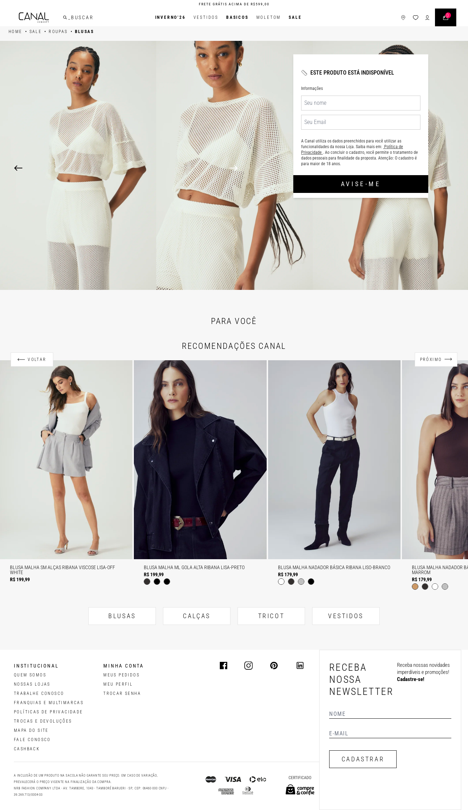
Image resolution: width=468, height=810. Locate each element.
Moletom (268, 17)
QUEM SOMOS (30, 675)
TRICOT (271, 616)
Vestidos (206, 17)
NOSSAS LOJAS (32, 684)
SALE (295, 17)
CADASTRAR (363, 759)
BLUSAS (122, 616)
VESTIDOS (346, 616)
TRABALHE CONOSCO (39, 693)
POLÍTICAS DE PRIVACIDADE (48, 711)
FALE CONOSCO (32, 739)
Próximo (431, 359)
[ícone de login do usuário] (427, 17)
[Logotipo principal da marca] (34, 17)
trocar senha (122, 693)
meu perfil (118, 684)
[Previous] (18, 168)
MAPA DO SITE (31, 730)
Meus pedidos (121, 675)
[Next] (341, 168)
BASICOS (237, 17)
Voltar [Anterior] (37, 359)
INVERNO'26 (170, 17)
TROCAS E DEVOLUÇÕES (43, 721)
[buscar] (65, 17)
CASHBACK (27, 748)
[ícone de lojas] (403, 17)
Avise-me (361, 184)
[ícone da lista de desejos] (415, 17)
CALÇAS (197, 616)
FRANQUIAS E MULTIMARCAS (48, 702)
